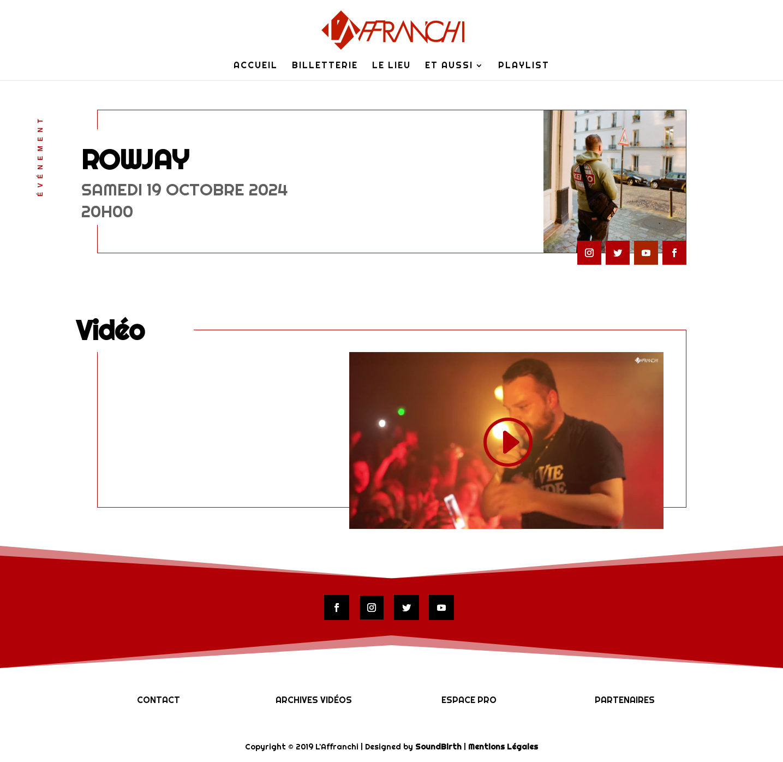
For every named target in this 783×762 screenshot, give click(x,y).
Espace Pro (469, 700)
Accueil (256, 66)
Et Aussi (449, 66)
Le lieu (391, 66)
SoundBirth (438, 747)
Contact (158, 700)
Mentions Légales (503, 747)
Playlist (523, 66)
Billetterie (325, 66)
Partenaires (625, 700)
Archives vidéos (314, 700)
